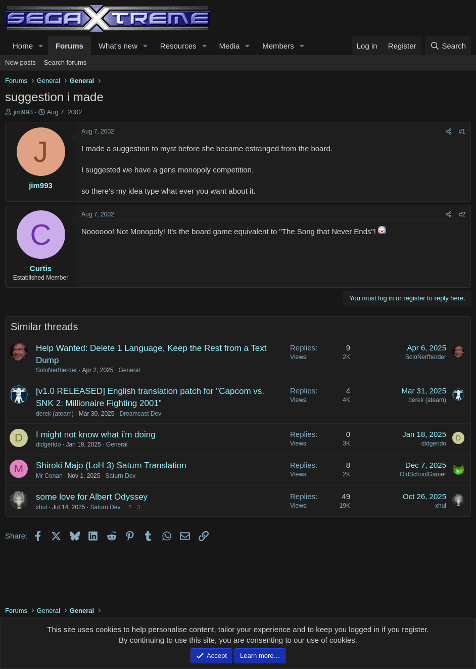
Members (278, 45)
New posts (20, 62)
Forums (69, 45)
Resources (178, 45)
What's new (118, 45)
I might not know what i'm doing (96, 434)
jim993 (23, 112)
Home (23, 45)
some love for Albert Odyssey (92, 497)
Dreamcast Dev (140, 413)
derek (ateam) (55, 413)
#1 (462, 131)
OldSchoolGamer (423, 474)
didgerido (48, 444)
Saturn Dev (120, 475)
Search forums (65, 62)
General (129, 370)
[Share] (448, 132)
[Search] (448, 45)
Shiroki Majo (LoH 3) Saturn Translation (111, 465)
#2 (462, 214)
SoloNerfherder (56, 370)
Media (229, 45)
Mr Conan (49, 475)
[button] (41, 45)
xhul (41, 507)
